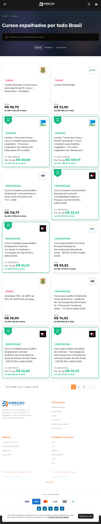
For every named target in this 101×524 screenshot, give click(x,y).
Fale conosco (7, 455)
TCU (53, 446)
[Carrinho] (96, 4)
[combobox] (52, 37)
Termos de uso (57, 428)
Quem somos (57, 411)
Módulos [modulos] (49, 47)
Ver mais (50, 482)
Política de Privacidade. (58, 517)
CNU (53, 442)
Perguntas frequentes (10, 446)
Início (4, 16)
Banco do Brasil (57, 455)
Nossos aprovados (58, 407)
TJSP (53, 459)
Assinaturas (6, 450)
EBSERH (55, 450)
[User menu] (89, 4)
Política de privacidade (60, 424)
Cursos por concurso (9, 442)
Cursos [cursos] (38, 47)
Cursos (15, 16)
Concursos (55, 420)
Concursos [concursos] (61, 47)
